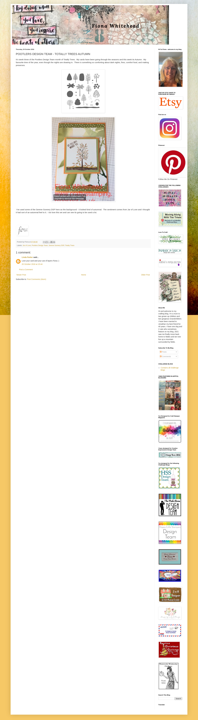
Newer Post (21, 275)
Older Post (145, 275)
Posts (163, 352)
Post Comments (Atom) (36, 279)
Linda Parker (27, 257)
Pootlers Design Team (40, 245)
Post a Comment (26, 269)
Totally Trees (69, 245)
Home (83, 275)
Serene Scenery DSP (56, 245)
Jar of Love (27, 245)
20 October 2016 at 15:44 (32, 264)
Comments (165, 356)
